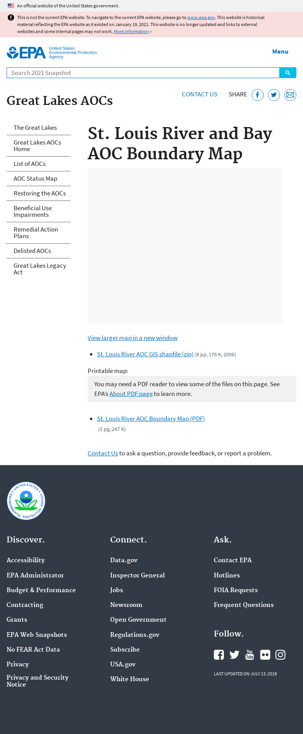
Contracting (25, 605)
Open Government (138, 620)
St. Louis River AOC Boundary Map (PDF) (151, 418)
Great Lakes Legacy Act (40, 268)
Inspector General (137, 575)
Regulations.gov (134, 635)
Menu (280, 51)
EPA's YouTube (250, 655)
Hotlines (227, 575)
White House (129, 679)
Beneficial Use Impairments (33, 211)
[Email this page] (290, 95)
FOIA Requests (236, 590)
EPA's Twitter (234, 655)
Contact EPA (233, 560)
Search (287, 72)
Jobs (116, 590)
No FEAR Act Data (33, 650)
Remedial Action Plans (36, 232)
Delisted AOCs (32, 250)
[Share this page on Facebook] (258, 95)
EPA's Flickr (265, 655)
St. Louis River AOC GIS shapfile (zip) (145, 354)
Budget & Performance (41, 590)
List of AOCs (30, 163)
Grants (17, 620)
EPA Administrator (35, 575)
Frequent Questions (244, 605)
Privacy (18, 664)
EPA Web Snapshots (37, 635)
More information (131, 31)
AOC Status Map (35, 178)
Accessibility (26, 560)
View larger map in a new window (133, 337)
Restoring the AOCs (40, 193)
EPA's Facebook (219, 655)
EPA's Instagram (280, 655)
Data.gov (123, 560)
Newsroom (126, 605)
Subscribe (125, 650)
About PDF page (131, 393)
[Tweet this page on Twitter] (274, 95)
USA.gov (123, 664)
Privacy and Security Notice (38, 682)
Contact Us (199, 94)
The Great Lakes (35, 127)
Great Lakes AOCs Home (37, 145)
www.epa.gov (201, 17)
